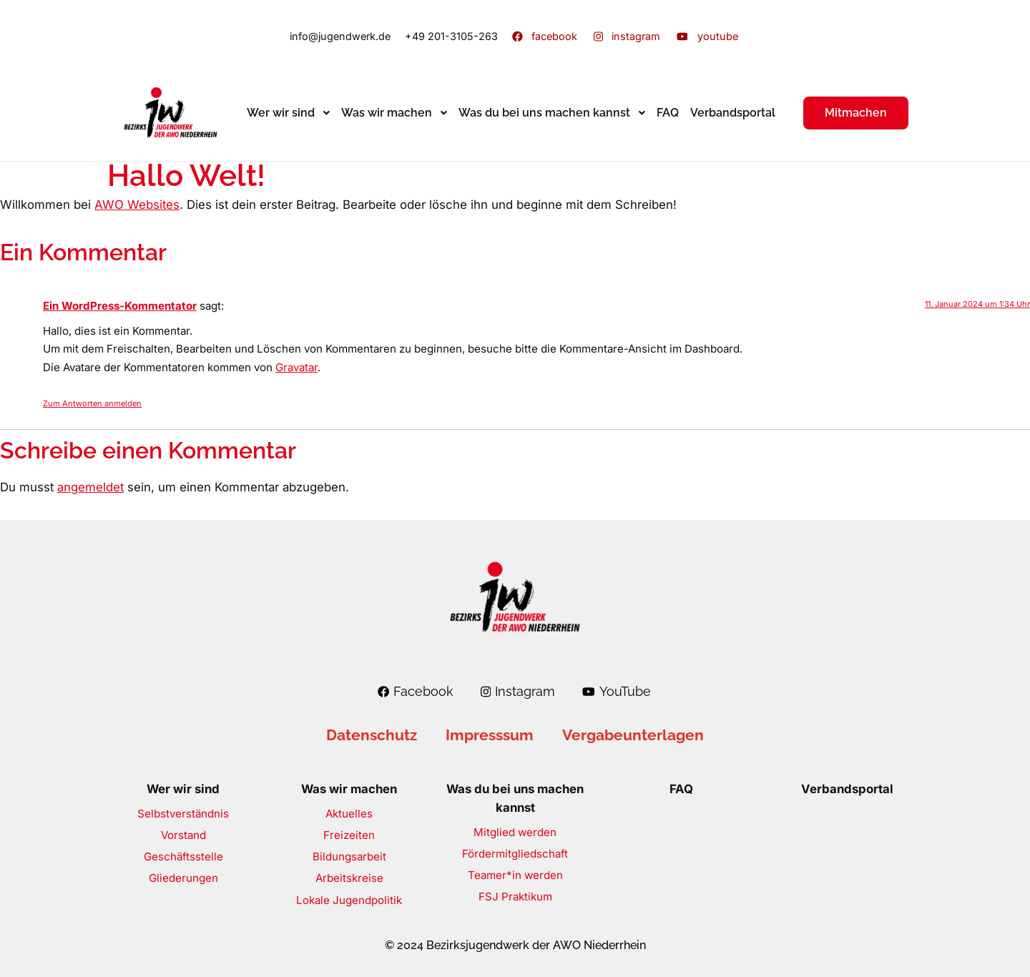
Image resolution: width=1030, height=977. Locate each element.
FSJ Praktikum (515, 896)
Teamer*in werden (515, 875)
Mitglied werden (515, 832)
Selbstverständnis (183, 813)
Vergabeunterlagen (633, 735)
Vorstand (183, 835)
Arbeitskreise (349, 878)
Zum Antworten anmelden (92, 403)
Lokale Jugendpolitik (349, 900)
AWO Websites (137, 204)
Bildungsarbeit (349, 856)
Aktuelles (349, 813)
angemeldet (90, 487)
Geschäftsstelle (183, 856)
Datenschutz (371, 735)
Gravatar (296, 367)
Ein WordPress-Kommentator (120, 306)
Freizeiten (349, 835)
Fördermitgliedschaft (515, 853)
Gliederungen (183, 878)
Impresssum (490, 735)
